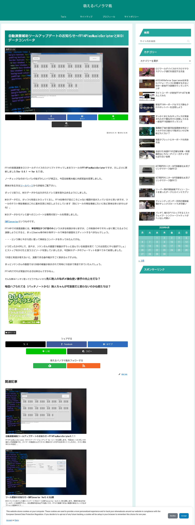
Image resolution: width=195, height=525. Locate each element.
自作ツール (10, 325)
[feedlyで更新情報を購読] (63, 358)
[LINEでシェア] (87, 117)
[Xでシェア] (25, 117)
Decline (169, 516)
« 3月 (141, 261)
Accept (9, 520)
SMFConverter (11, 214)
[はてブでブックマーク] (67, 117)
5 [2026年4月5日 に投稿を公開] (186, 238)
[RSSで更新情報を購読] (69, 358)
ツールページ (26, 178)
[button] (108, 117)
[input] (165, 41)
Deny (17, 520)
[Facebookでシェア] (46, 117)
